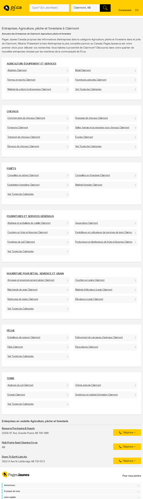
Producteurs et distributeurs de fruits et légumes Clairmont (104, 242)
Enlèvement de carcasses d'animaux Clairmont (99, 337)
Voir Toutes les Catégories (88, 89)
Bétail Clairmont (83, 70)
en (137, 10)
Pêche (11, 330)
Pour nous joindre (132, 476)
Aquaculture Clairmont (86, 223)
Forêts (11, 168)
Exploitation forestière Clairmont (23, 185)
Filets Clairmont (15, 347)
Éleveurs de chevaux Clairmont (23, 146)
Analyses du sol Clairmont (20, 385)
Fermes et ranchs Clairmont (21, 80)
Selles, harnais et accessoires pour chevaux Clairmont (102, 127)
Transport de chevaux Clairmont (23, 137)
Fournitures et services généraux (30, 216)
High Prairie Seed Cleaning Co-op (20, 443)
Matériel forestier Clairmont (88, 185)
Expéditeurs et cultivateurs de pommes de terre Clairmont (104, 232)
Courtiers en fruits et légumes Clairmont (27, 232)
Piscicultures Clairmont (86, 347)
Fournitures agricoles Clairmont (90, 80)
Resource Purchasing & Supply (18, 428)
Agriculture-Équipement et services (31, 63)
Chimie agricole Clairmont (88, 385)
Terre (10, 378)
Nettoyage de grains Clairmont (22, 299)
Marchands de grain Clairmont (22, 290)
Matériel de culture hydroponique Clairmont (29, 89)
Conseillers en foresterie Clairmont (92, 175)
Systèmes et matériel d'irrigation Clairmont (96, 395)
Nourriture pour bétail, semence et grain (35, 273)
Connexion (125, 10)
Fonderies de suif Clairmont (21, 242)
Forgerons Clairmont (17, 127)
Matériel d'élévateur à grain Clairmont (93, 290)
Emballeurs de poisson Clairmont (23, 337)
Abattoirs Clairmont (17, 70)
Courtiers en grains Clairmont (89, 280)
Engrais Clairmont (16, 395)
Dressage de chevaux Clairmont (91, 118)
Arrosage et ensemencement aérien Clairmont (30, 280)
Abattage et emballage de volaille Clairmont (28, 223)
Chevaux (13, 111)
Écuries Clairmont (84, 137)
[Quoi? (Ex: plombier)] (49, 8)
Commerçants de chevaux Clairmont (26, 118)
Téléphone (125, 433)
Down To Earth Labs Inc (14, 457)
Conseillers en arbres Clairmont (23, 175)
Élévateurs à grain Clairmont (89, 299)
